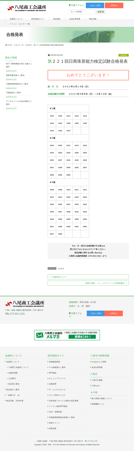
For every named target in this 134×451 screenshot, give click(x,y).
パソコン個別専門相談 (58, 406)
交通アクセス (76, 5)
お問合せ (114, 5)
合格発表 (123, 55)
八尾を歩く (96, 386)
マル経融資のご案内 (57, 367)
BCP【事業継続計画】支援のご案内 (19, 65)
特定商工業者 (13, 384)
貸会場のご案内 (12, 390)
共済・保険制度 (55, 412)
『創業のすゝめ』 (13, 395)
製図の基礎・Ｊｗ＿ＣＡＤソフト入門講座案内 (105, 283)
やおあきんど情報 (98, 362)
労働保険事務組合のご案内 (17, 84)
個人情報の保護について (101, 398)
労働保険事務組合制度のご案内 (62, 417)
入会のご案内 (95, 5)
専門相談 (52, 373)
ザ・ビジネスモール (57, 390)
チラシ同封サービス (57, 395)
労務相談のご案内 (13, 93)
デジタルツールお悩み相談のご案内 (19, 102)
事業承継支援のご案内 (15, 75)
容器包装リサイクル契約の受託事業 (63, 401)
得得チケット (54, 423)
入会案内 (12, 378)
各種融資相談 (54, 362)
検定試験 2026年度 (14, 401)
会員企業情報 (97, 367)
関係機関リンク (97, 404)
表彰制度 (52, 428)
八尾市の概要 (97, 380)
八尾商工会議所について (18, 367)
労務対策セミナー (59, 277)
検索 (101, 12)
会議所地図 (13, 373)
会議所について (12, 362)
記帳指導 (52, 384)
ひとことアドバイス (57, 378)
